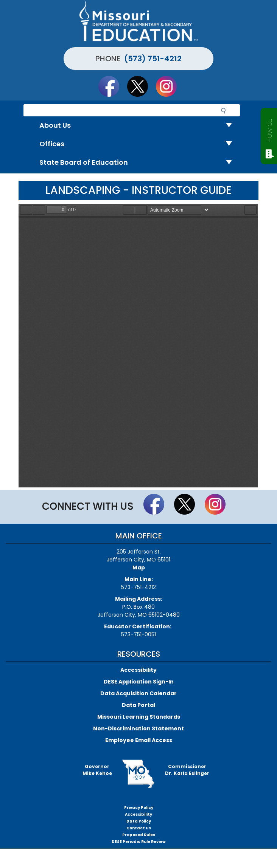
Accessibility (138, 670)
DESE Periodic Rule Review (139, 841)
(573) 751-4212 (153, 58)
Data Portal (138, 705)
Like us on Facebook (112, 86)
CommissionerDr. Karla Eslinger (187, 769)
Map (138, 567)
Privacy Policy (138, 807)
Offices (138, 144)
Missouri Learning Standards (138, 717)
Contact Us (138, 828)
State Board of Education (138, 162)
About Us (138, 125)
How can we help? (269, 129)
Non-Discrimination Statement (138, 728)
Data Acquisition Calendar (138, 693)
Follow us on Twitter (141, 86)
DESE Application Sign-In (139, 681)
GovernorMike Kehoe (97, 769)
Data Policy (138, 821)
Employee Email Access (138, 740)
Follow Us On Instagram (170, 86)
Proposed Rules (138, 835)
